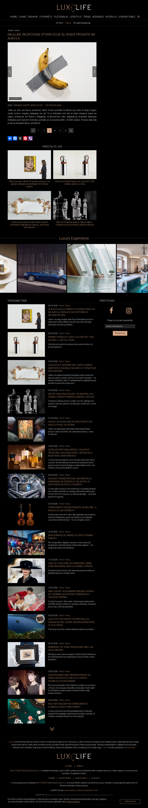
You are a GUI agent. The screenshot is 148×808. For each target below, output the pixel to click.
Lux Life (12, 742)
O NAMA (51, 778)
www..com (88, 790)
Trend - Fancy (64, 306)
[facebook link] (111, 311)
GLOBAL (68, 766)
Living (22, 16)
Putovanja (61, 16)
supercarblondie (15, 99)
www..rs (70, 790)
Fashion (33, 16)
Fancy (68, 23)
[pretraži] (138, 16)
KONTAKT (95, 778)
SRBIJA (80, 766)
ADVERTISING (65, 778)
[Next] (94, 71)
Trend (87, 16)
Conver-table (126, 16)
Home (13, 16)
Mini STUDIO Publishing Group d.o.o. (25, 770)
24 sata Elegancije (82, 23)
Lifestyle (75, 16)
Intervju (111, 16)
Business (98, 16)
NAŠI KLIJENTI (81, 778)
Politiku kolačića (73, 802)
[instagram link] (128, 311)
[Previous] (10, 71)
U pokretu (45, 16)
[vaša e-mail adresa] (120, 326)
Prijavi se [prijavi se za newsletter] (120, 333)
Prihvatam (130, 801)
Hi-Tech (59, 23)
